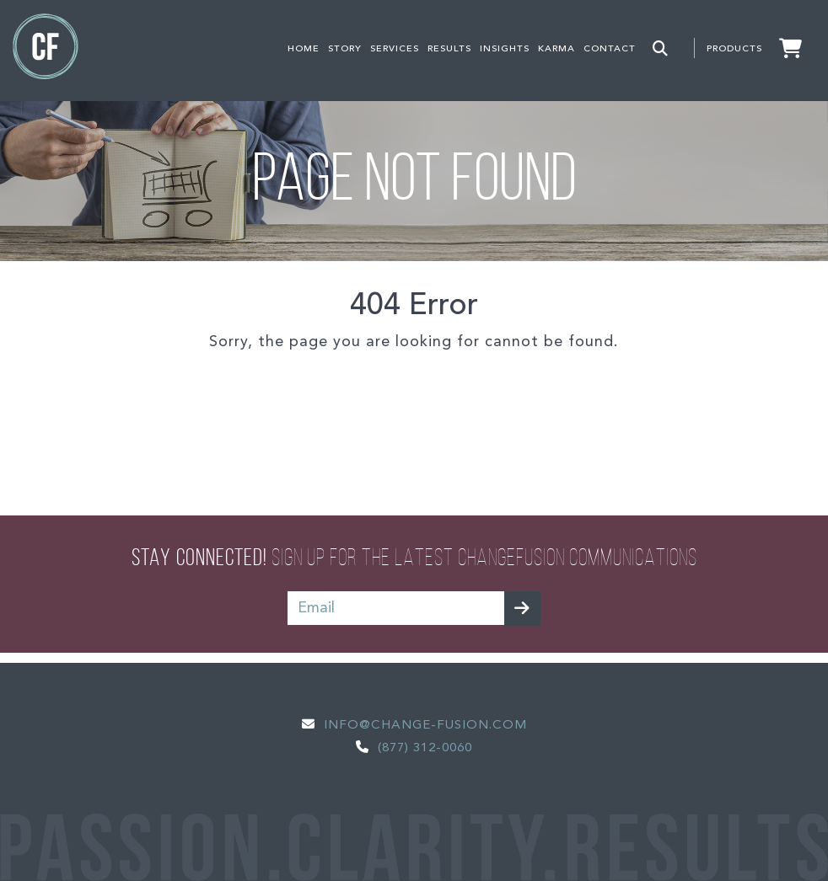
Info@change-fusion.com (425, 725)
